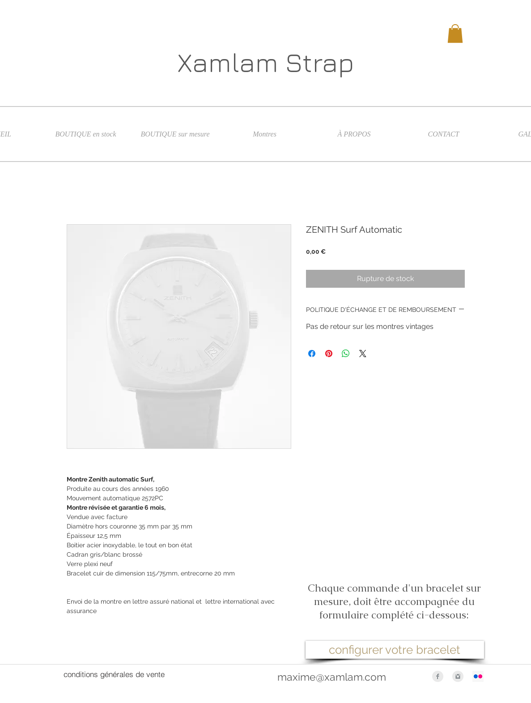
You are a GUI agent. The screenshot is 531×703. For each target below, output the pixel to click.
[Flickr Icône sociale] (478, 676)
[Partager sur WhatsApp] (345, 353)
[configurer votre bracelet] (395, 650)
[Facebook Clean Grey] (437, 676)
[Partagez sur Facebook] (311, 353)
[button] (455, 33)
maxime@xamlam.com (331, 677)
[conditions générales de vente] (114, 674)
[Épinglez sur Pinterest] (328, 353)
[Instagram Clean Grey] (457, 676)
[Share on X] (362, 353)
